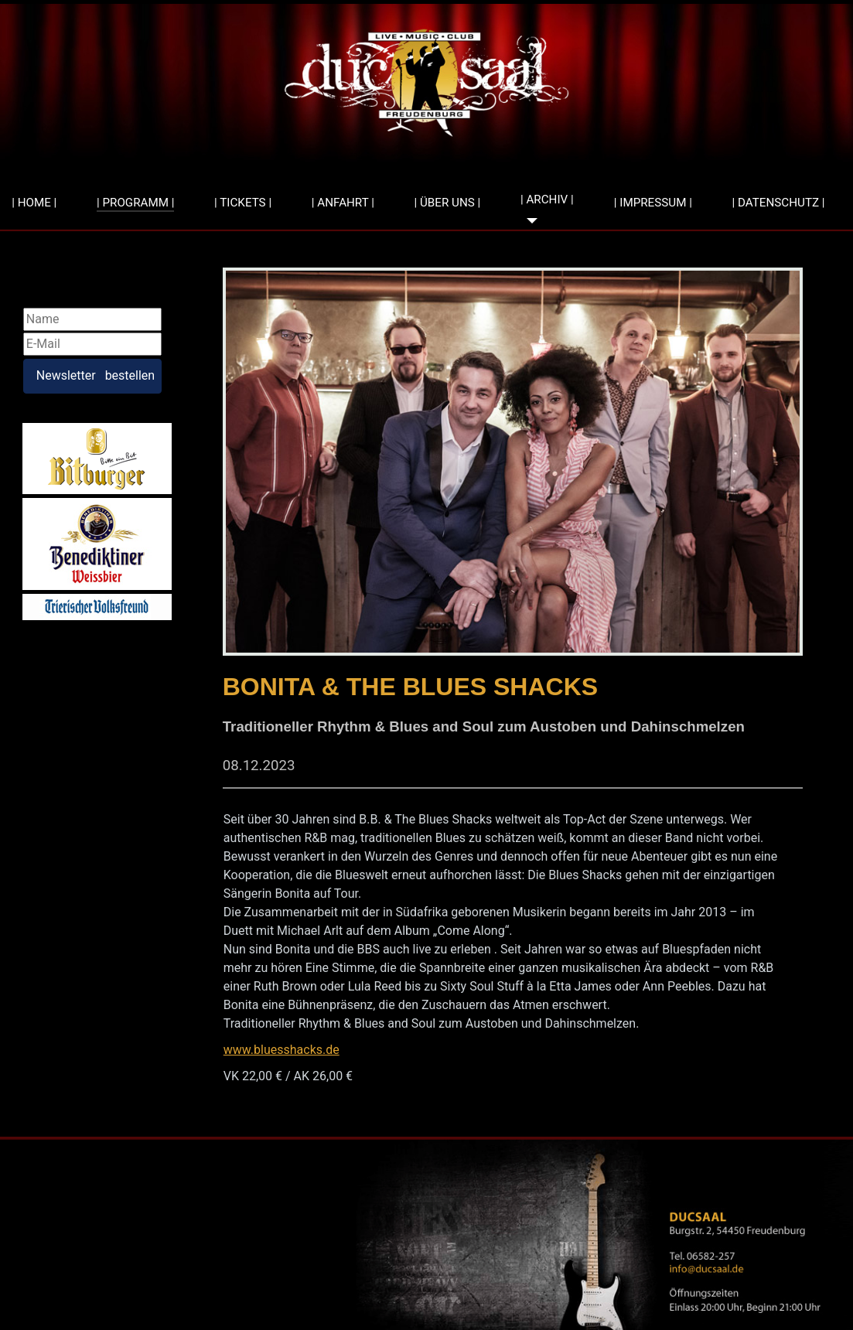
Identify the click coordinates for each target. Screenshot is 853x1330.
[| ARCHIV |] (528, 220)
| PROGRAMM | (135, 203)
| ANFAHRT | (343, 203)
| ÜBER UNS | (448, 203)
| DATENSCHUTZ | (778, 203)
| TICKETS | (242, 203)
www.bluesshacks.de (281, 1049)
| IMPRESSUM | (653, 203)
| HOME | (34, 203)
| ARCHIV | (547, 199)
